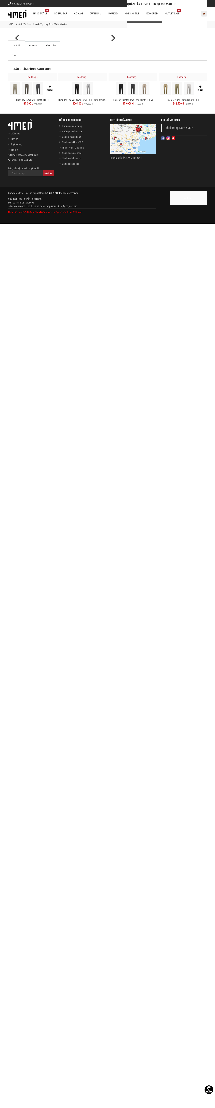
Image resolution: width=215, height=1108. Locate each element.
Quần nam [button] (95, 13)
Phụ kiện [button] (113, 13)
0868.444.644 (27, 3)
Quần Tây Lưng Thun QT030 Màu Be (51, 24)
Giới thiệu (199, 3)
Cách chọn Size (156, 3)
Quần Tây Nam (24, 24)
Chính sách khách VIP (72, 1026)
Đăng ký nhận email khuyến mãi (31, 1056)
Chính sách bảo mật (71, 1042)
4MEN (11, 24)
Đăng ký (48, 1058)
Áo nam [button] (78, 13)
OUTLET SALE (173, 12)
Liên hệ (14, 1023)
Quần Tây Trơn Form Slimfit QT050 (183, 984)
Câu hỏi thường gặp (71, 1021)
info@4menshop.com (28, 1039)
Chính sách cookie (70, 1048)
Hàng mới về (41, 12)
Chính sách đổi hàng (72, 1037)
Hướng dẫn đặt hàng (72, 1010)
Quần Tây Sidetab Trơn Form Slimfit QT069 (133, 984)
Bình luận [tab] (51, 930)
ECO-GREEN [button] (152, 13)
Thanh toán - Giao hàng (73, 1032)
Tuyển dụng (16, 1028)
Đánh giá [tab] (33, 930)
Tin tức (14, 1034)
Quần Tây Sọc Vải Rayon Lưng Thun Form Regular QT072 (82, 984)
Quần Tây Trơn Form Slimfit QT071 (32, 984)
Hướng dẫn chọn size (72, 1015)
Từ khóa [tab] (16, 929)
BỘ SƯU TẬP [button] (60, 13)
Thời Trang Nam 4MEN (179, 1012)
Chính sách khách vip (179, 3)
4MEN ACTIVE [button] (132, 13)
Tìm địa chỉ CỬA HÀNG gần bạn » (126, 1042)
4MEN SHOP (55, 1077)
